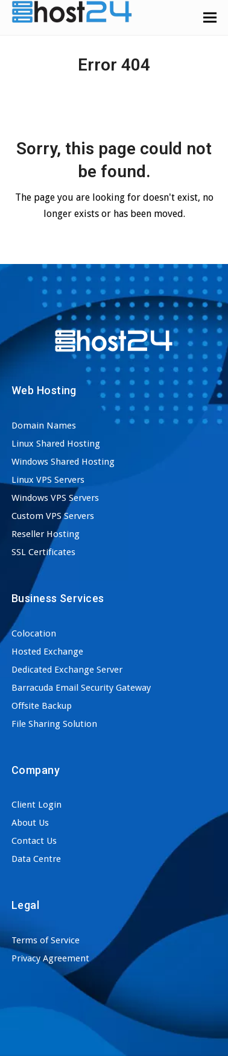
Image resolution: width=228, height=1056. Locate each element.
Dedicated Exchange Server (66, 669)
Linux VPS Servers (47, 479)
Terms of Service (45, 940)
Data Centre (36, 858)
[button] (210, 17)
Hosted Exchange (47, 651)
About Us (30, 822)
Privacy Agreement (50, 958)
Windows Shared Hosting (63, 461)
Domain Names (43, 425)
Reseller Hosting (45, 534)
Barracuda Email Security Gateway (81, 687)
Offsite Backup (41, 705)
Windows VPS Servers (55, 497)
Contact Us (34, 840)
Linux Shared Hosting (55, 443)
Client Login (36, 804)
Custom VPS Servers (52, 516)
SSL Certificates (43, 552)
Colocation (33, 633)
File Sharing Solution (54, 723)
